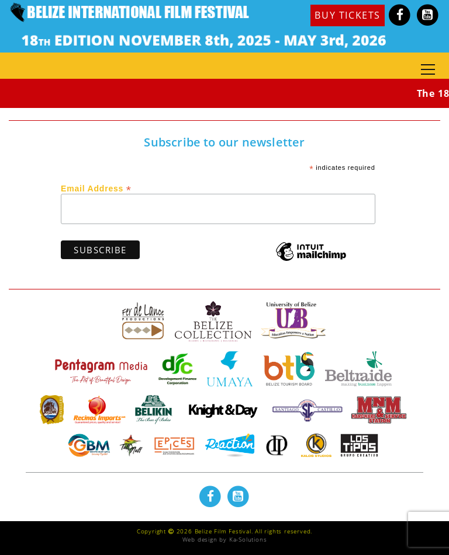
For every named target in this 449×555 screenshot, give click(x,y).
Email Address (96, 188)
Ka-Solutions (248, 539)
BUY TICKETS (348, 15)
